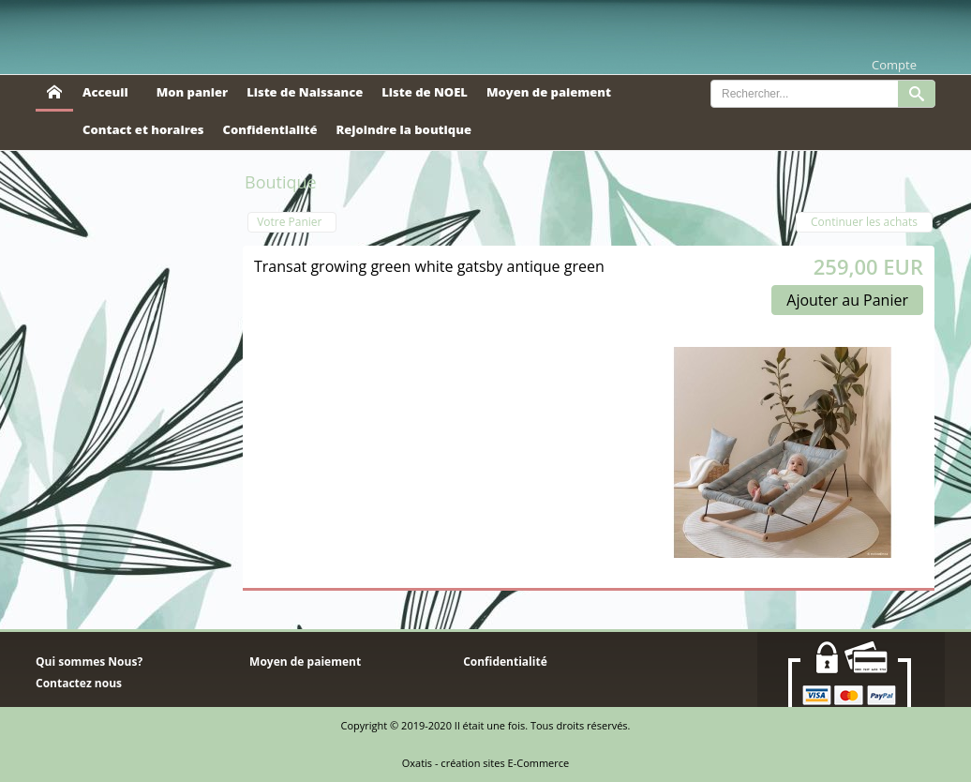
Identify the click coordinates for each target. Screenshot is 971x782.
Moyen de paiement (548, 91)
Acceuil (105, 91)
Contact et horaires (143, 129)
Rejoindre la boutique (403, 129)
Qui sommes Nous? (89, 661)
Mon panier (192, 91)
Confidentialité (270, 129)
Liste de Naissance (304, 91)
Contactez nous (79, 683)
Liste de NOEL (424, 91)
